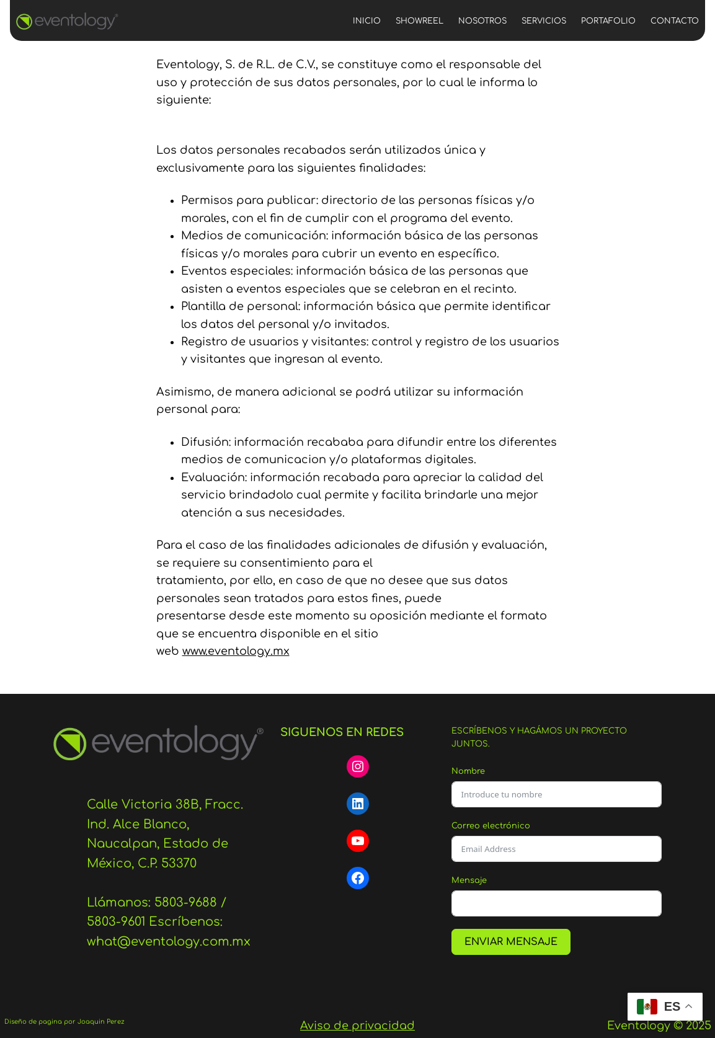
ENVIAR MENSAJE (510, 941)
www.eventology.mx (236, 651)
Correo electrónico (490, 826)
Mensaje (469, 880)
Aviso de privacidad (357, 1025)
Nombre (468, 771)
